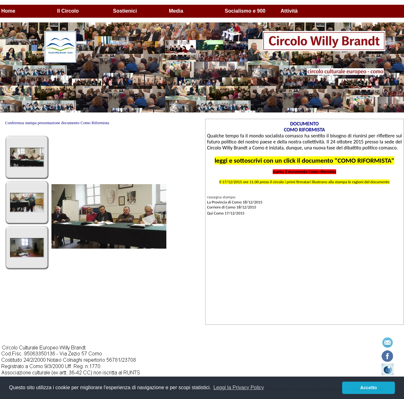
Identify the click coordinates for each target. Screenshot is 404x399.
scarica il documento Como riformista (304, 171)
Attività (289, 11)
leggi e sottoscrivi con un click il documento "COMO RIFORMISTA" (305, 160)
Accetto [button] (368, 387)
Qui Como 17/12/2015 (225, 213)
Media (176, 11)
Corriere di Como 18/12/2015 (231, 207)
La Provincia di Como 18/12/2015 (234, 202)
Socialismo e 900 (245, 11)
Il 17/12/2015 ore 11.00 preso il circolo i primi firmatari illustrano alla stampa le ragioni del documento (304, 181)
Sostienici (125, 11)
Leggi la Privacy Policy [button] (238, 387)
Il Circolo (68, 11)
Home (8, 11)
